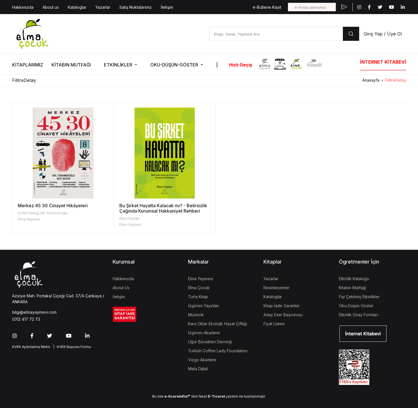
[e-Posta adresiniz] (312, 7)
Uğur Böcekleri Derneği (210, 341)
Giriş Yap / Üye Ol (383, 34)
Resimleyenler (276, 287)
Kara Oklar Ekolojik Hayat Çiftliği (217, 323)
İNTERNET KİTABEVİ (383, 62)
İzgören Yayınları (203, 305)
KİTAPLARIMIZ (27, 65)
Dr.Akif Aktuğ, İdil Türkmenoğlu (43, 213)
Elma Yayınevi (29, 219)
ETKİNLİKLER (118, 65)
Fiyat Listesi (274, 323)
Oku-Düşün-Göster (356, 305)
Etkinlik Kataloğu (354, 278)
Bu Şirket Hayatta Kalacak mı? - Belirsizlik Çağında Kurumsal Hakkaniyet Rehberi (158, 211)
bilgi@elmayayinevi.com (34, 312)
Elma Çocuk (199, 287)
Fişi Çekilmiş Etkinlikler (359, 296)
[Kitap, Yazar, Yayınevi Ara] (276, 34)
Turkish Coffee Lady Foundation (217, 350)
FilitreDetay (395, 80)
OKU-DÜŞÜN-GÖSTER (174, 65)
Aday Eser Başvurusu (283, 314)
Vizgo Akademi (202, 359)
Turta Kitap (198, 296)
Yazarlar (102, 7)
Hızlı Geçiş (240, 65)
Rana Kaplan (126, 218)
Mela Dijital (198, 368)
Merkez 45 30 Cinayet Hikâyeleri (53, 205)
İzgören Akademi (204, 332)
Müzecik (196, 314)
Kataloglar (77, 7)
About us (51, 7)
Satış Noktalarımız (135, 7)
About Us (121, 287)
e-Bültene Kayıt (267, 7)
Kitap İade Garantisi (281, 305)
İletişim (167, 7)
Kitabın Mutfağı (352, 287)
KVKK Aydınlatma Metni (31, 347)
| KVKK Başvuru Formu (71, 347)
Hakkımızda (22, 7)
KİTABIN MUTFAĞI (71, 65)
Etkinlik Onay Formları (358, 314)
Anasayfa (370, 80)
